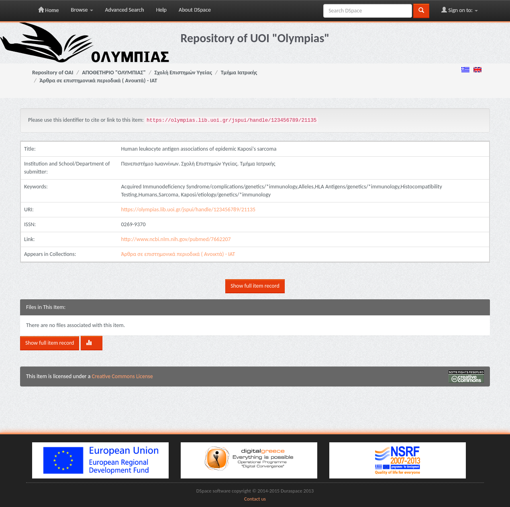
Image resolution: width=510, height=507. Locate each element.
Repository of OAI (52, 72)
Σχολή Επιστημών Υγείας (183, 72)
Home (48, 10)
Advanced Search (124, 9)
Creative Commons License (122, 376)
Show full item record (255, 285)
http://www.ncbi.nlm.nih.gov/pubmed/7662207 (176, 239)
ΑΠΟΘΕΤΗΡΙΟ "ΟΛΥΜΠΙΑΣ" (114, 72)
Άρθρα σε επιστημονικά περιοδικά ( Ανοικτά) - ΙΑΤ (98, 80)
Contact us (255, 499)
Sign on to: (459, 10)
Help (161, 9)
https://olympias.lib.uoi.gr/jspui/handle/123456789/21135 (188, 209)
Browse (82, 9)
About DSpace (195, 9)
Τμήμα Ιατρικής (239, 72)
